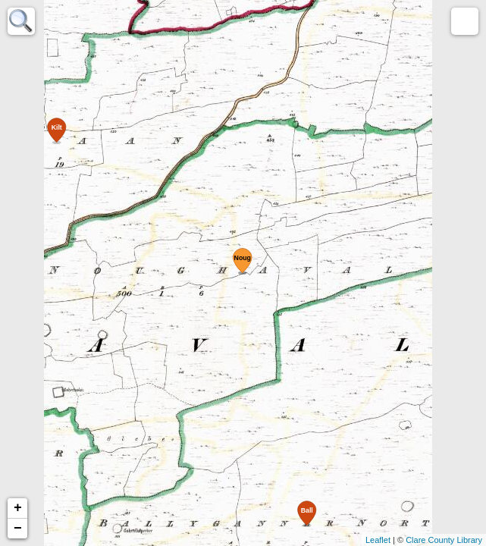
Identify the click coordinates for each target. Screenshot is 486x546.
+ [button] (18, 508)
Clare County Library (444, 539)
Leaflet (377, 539)
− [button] (18, 528)
